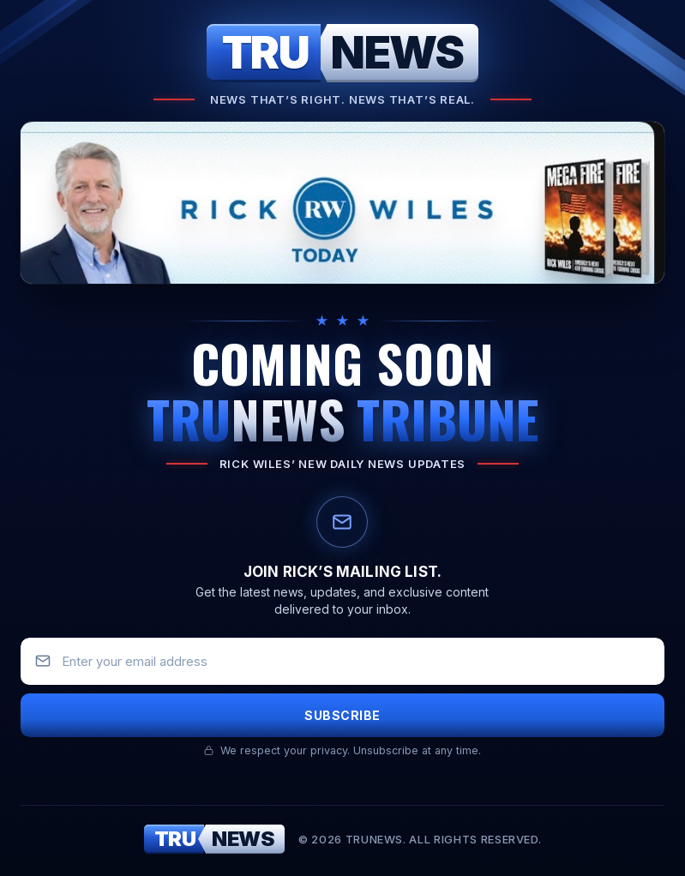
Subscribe (342, 715)
